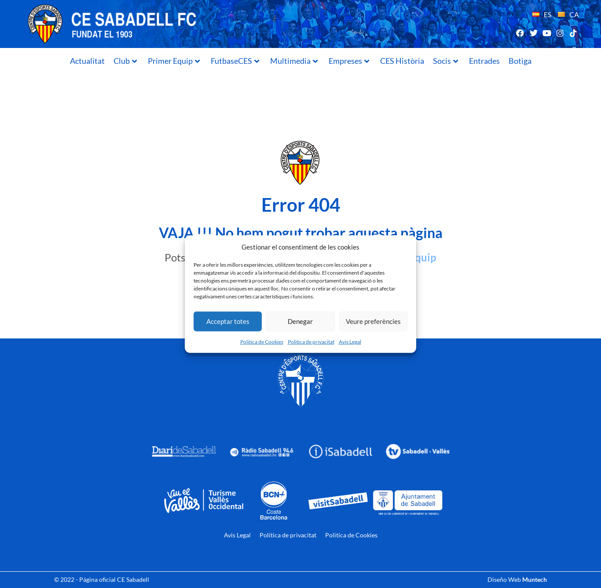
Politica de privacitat (311, 341)
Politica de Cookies (261, 341)
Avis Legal (350, 341)
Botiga (520, 61)
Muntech (534, 579)
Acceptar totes (227, 321)
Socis (445, 61)
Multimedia (294, 61)
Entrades (484, 61)
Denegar (300, 321)
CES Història (402, 61)
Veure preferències (373, 321)
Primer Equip (174, 61)
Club (125, 61)
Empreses (349, 61)
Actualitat (87, 61)
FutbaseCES (235, 61)
